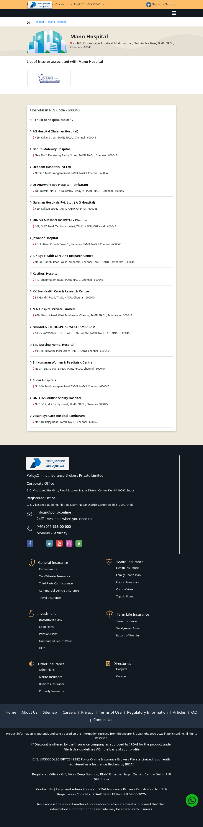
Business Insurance (52, 684)
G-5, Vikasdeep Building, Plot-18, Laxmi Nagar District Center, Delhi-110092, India (80, 505)
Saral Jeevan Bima (128, 628)
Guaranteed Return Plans (55, 641)
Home (11, 712)
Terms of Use (110, 712)
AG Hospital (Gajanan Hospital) (55, 131)
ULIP (42, 648)
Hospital (39, 22)
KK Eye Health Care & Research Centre (61, 291)
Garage (121, 676)
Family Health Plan (128, 575)
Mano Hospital (57, 22)
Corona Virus (124, 589)
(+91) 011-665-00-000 (87, 4)
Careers (69, 712)
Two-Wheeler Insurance (54, 576)
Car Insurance (48, 569)
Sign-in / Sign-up (161, 4)
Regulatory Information (147, 712)
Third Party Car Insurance (56, 583)
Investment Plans (50, 619)
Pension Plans (48, 634)
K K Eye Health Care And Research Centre (63, 256)
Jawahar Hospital (45, 238)
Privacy (87, 712)
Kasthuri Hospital (45, 273)
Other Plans (47, 670)
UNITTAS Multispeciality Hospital (57, 398)
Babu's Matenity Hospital (51, 149)
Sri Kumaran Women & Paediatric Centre (63, 362)
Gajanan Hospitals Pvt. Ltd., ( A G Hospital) (64, 202)
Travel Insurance (50, 598)
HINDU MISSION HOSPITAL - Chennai (60, 220)
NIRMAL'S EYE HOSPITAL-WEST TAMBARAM (64, 327)
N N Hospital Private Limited (54, 309)
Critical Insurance (127, 582)
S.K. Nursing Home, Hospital (53, 345)
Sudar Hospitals (44, 380)
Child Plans (46, 627)
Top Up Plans (124, 596)
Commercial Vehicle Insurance (59, 590)
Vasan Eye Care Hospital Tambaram (59, 416)
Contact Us (102, 719)
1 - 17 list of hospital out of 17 (52, 120)
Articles (180, 712)
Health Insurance (127, 568)
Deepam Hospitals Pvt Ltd (52, 167)
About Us (29, 712)
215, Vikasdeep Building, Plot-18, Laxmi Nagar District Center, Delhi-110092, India (80, 490)
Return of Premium (129, 635)
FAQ (193, 712)
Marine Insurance (50, 677)
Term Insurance (126, 621)
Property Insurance (51, 691)
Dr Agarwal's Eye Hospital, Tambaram (60, 185)
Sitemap (50, 712)
